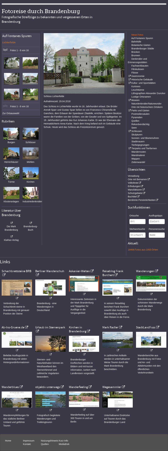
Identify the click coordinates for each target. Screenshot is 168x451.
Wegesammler (111, 387)
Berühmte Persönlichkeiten (141, 200)
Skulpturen (136, 134)
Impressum (28, 440)
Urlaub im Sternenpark (50, 327)
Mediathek (64, 444)
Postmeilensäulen (140, 114)
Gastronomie (137, 76)
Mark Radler (110, 327)
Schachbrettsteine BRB (16, 271)
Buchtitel (132, 196)
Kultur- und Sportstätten (143, 83)
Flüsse (134, 72)
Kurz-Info (63, 440)
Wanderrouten (138, 151)
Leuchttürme (137, 90)
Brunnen (135, 55)
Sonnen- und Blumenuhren (145, 138)
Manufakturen (135, 189)
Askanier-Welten (79, 271)
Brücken (135, 52)
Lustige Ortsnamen (141, 96)
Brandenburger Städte (142, 48)
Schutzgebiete (135, 193)
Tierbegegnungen (140, 145)
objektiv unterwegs (47, 387)
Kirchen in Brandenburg (77, 329)
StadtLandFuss (145, 327)
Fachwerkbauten (139, 65)
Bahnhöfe (136, 41)
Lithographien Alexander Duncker (148, 93)
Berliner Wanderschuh (49, 271)
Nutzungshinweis (49, 440)
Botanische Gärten (140, 45)
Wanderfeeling (78, 387)
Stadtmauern (138, 141)
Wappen (135, 158)
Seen (134, 127)
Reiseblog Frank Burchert (112, 273)
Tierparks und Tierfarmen (144, 148)
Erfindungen (134, 186)
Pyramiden (136, 117)
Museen (135, 100)
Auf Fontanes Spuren (142, 38)
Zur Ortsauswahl (10, 113)
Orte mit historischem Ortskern (147, 107)
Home (8, 440)
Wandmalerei (138, 155)
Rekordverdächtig (140, 124)
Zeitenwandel (138, 162)
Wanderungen (145, 271)
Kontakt (27, 444)
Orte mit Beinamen (137, 179)
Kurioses (135, 86)
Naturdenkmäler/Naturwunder (146, 103)
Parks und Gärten (140, 110)
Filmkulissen (137, 69)
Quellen (135, 121)
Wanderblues (10, 387)
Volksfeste (133, 182)
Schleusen (136, 131)
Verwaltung (133, 176)
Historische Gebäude (142, 79)
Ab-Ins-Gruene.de (13, 327)
